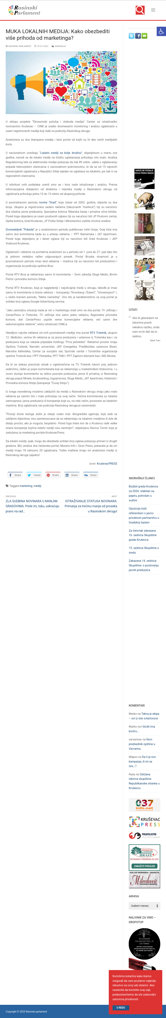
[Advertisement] (147, 106)
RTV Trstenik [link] (98, 332)
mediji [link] (37, 486)
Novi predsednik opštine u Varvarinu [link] (142, 744)
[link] (161, 31)
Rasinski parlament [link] (18, 46)
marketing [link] (26, 486)
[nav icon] (153, 10)
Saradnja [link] (59, 46)
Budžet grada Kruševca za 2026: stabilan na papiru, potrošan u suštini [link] (143, 493)
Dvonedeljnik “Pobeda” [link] (20, 229)
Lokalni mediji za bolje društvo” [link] (61, 153)
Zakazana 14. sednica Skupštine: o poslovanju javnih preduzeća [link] (144, 565)
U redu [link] (121, 1007)
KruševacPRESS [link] (107, 463)
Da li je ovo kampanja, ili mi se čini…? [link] (142, 761)
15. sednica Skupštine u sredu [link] (144, 550)
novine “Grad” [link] (48, 202)
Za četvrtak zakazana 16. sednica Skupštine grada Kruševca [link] (143, 535)
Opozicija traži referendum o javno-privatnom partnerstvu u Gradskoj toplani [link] (144, 515)
